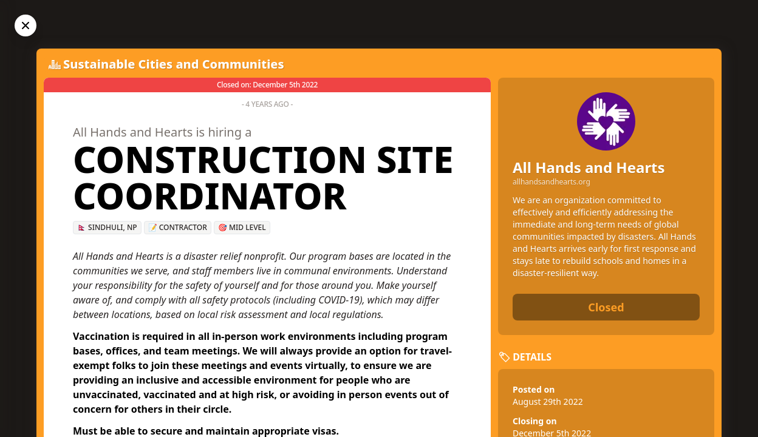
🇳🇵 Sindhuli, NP (107, 227)
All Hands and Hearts (589, 167)
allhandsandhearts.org (551, 182)
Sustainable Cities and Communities (173, 64)
